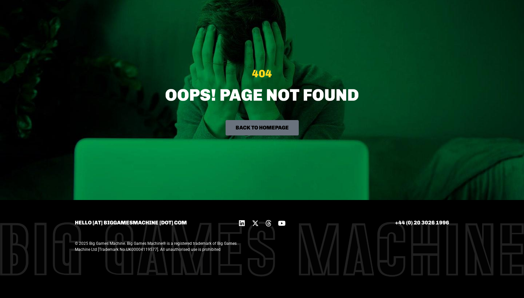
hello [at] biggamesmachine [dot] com (131, 222)
